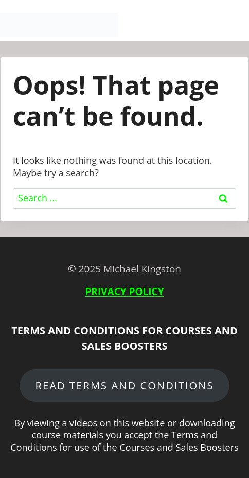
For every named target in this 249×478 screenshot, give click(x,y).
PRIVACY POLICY (124, 291)
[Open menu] (237, 25)
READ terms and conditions (124, 385)
